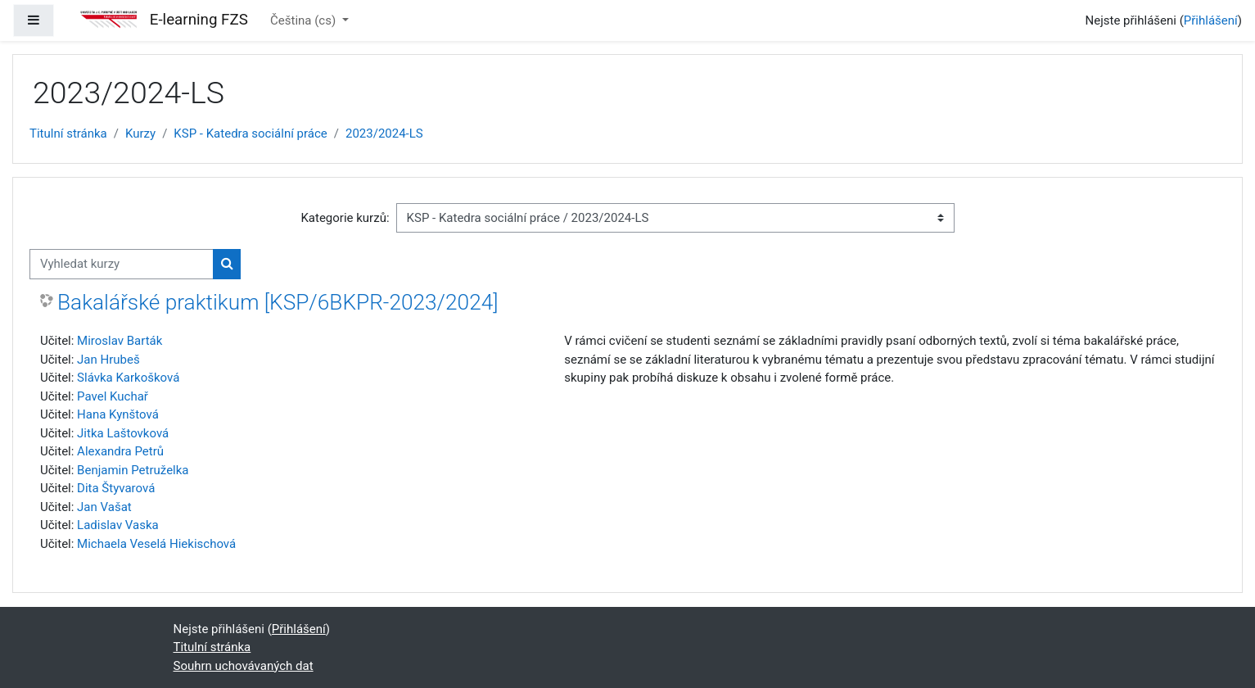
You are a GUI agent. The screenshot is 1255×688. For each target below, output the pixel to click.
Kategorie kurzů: (344, 217)
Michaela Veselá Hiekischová (156, 543)
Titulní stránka (68, 133)
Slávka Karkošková (128, 377)
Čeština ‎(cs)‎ (304, 20)
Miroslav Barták (119, 340)
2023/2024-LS (384, 133)
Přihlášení (1211, 20)
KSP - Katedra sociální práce (250, 133)
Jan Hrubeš (108, 359)
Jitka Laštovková (123, 433)
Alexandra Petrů (120, 451)
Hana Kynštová (118, 414)
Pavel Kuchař (112, 396)
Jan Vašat (104, 507)
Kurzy (140, 133)
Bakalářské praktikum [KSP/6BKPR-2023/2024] (278, 302)
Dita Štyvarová (116, 488)
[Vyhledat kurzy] (121, 264)
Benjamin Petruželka (132, 470)
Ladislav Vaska (118, 525)
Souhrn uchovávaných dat (244, 666)
